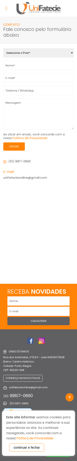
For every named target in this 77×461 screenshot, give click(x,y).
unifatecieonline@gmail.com (25, 177)
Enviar (14, 146)
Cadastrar (38, 321)
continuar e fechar (27, 447)
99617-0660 (18, 396)
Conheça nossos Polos (23, 378)
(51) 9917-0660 (17, 161)
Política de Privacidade (30, 138)
